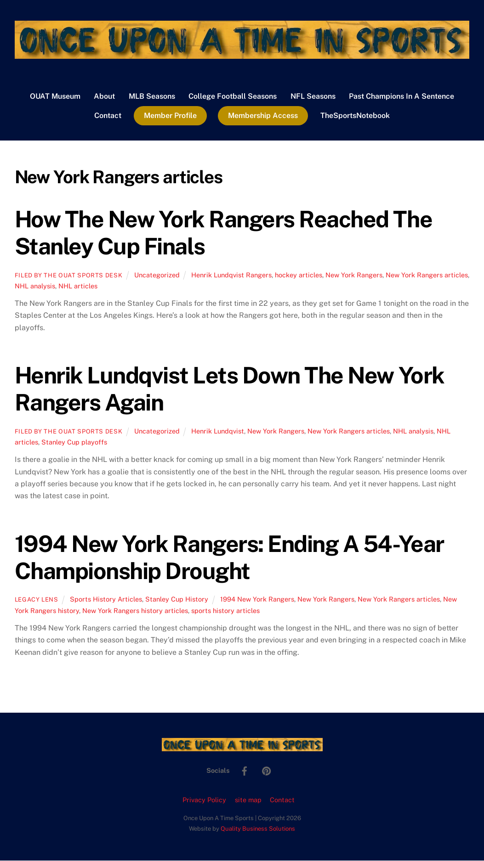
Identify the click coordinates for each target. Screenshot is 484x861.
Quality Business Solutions (258, 829)
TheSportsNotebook (355, 116)
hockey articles (298, 275)
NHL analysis (35, 286)
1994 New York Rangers (257, 600)
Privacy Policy (204, 800)
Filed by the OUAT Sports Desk (69, 275)
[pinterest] (266, 771)
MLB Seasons (152, 96)
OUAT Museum (55, 96)
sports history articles (225, 611)
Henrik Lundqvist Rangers (231, 275)
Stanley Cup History (176, 600)
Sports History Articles (106, 600)
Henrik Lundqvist (217, 431)
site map (248, 800)
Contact (107, 116)
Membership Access (263, 116)
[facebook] (244, 771)
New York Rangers (353, 275)
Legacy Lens (36, 600)
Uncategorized (157, 275)
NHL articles (77, 286)
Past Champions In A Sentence (401, 96)
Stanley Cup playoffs (74, 442)
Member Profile (170, 116)
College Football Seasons (232, 96)
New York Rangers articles (427, 275)
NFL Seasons (313, 96)
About (104, 96)
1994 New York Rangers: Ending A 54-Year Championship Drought (229, 558)
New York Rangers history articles (135, 611)
